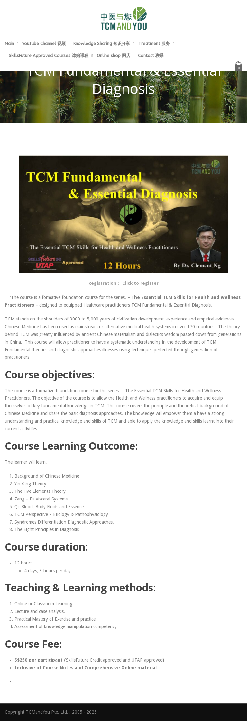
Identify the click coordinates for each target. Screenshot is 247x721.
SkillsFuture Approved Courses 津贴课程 (48, 55)
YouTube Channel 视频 (44, 43)
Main (9, 43)
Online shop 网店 (113, 55)
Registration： (105, 283)
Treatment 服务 (154, 43)
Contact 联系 (151, 55)
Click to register (140, 283)
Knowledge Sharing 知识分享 (101, 43)
